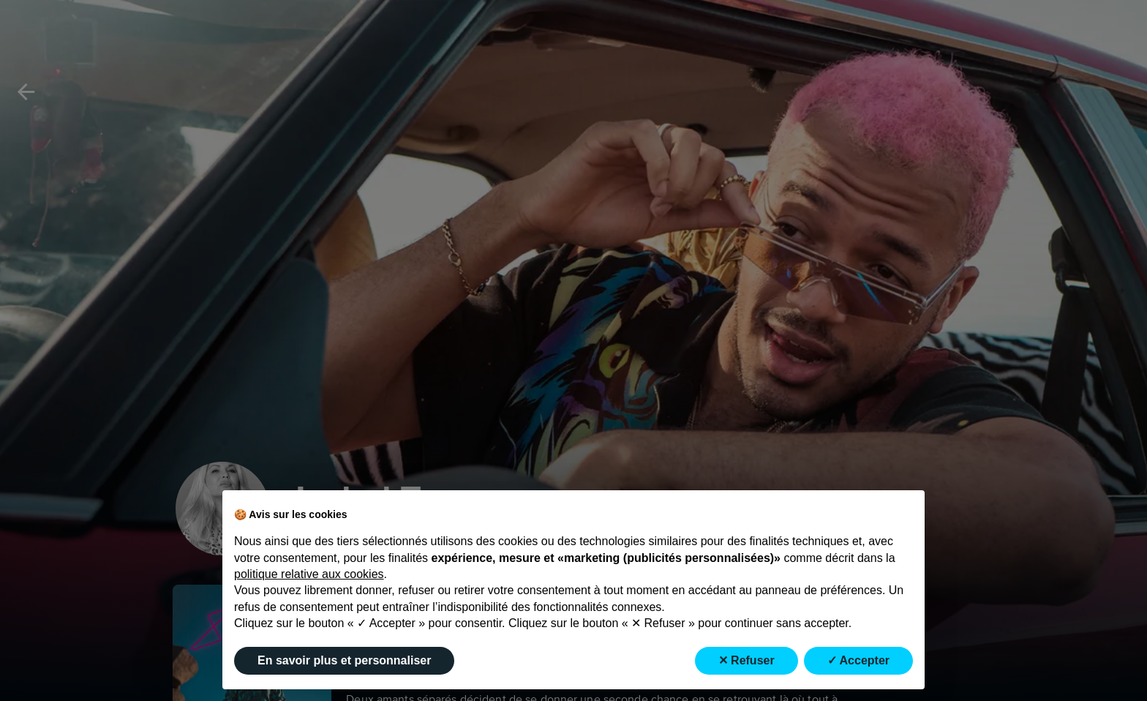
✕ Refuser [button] (746, 660)
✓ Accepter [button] (858, 660)
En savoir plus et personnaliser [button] (344, 660)
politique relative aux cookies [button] (309, 574)
